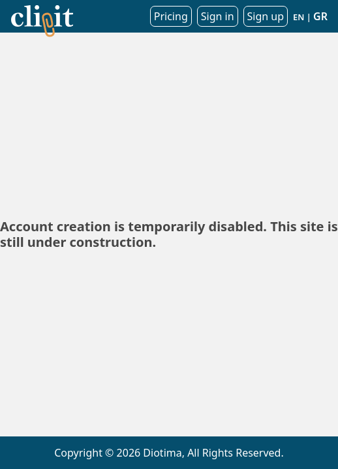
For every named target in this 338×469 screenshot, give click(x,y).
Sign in (217, 16)
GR (320, 16)
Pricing (171, 16)
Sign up (265, 16)
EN (298, 17)
